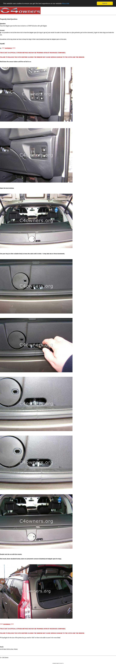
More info (65, 3)
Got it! (104, 3)
